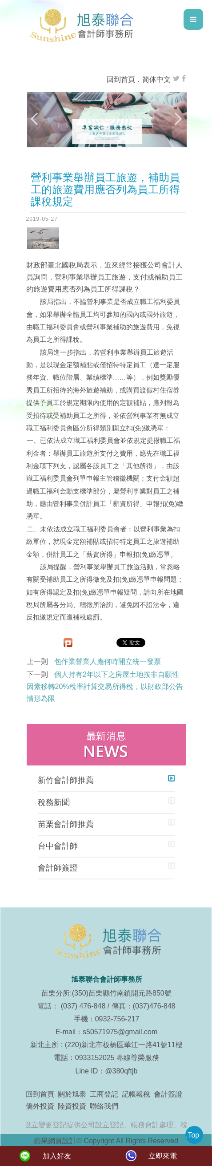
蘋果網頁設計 (55, 1141)
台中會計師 (58, 846)
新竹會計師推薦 (66, 780)
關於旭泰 (72, 1094)
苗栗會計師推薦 (66, 824)
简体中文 (156, 79)
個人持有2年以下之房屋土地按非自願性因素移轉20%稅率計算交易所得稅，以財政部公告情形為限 (105, 686)
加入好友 (57, 1156)
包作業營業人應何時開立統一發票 (107, 661)
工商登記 (104, 1094)
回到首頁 (121, 79)
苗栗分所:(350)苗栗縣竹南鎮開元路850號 (106, 993)
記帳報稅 (136, 1094)
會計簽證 (168, 1094)
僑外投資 (40, 1106)
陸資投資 (72, 1106)
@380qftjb (121, 1071)
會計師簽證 (58, 867)
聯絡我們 (104, 1106)
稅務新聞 (54, 802)
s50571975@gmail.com (120, 1032)
